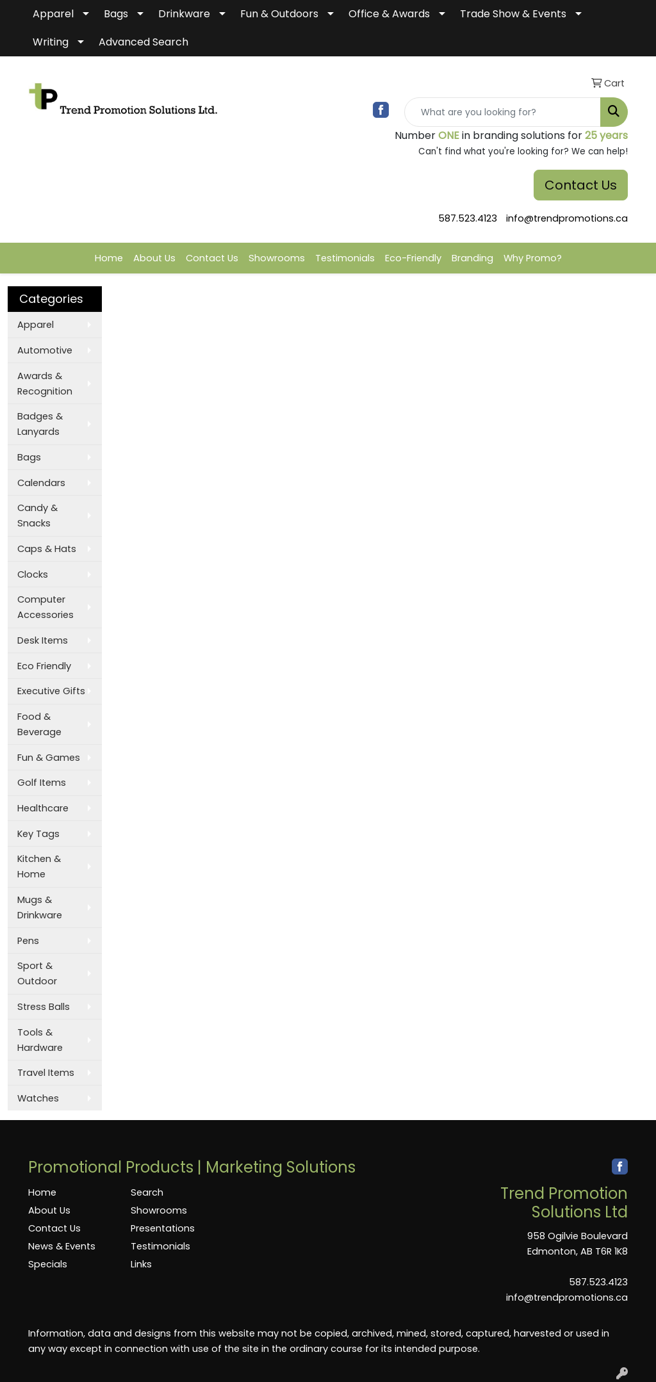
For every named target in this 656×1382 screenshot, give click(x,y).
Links (141, 1264)
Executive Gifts (51, 691)
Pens (28, 940)
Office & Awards (389, 13)
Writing (51, 42)
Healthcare (43, 808)
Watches (38, 1098)
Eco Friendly (44, 666)
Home (109, 258)
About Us (154, 258)
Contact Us (581, 185)
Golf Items (41, 782)
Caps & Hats (46, 548)
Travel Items (45, 1072)
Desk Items (42, 640)
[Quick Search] (502, 112)
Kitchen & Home (39, 866)
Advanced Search (143, 42)
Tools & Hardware (40, 1040)
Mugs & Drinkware (39, 907)
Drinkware (184, 13)
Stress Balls (43, 1006)
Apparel (53, 13)
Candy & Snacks (37, 515)
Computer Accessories (45, 607)
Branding (472, 258)
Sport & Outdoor (37, 973)
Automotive (44, 350)
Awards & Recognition (44, 384)
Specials (47, 1264)
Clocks (32, 574)
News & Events (61, 1246)
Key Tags (38, 833)
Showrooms (277, 258)
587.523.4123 (467, 218)
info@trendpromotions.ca (567, 218)
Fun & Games (48, 757)
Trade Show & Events (513, 13)
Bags (116, 13)
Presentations (163, 1228)
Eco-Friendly (413, 258)
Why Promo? (533, 258)
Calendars (41, 482)
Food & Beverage (39, 724)
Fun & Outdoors (279, 13)
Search (147, 1192)
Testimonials (345, 258)
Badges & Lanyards (40, 424)
